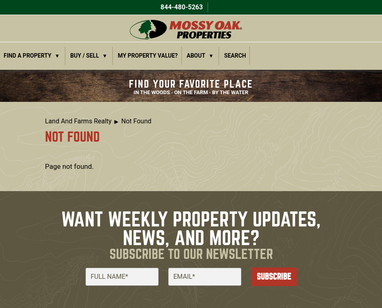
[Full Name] (122, 277)
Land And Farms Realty (78, 121)
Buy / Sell (84, 55)
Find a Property (28, 55)
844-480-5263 (181, 7)
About (196, 55)
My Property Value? (148, 55)
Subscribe (274, 276)
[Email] (204, 277)
